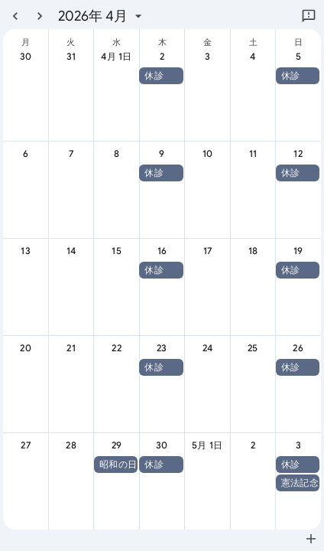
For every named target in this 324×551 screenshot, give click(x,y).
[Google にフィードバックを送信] (308, 16)
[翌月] (39, 16)
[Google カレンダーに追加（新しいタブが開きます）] (311, 539)
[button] (161, 75)
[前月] (15, 16)
